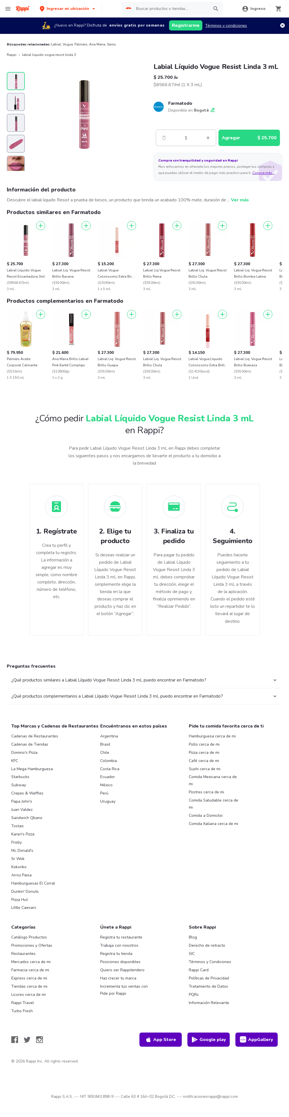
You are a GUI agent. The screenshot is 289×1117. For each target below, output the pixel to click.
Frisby (16, 842)
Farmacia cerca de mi (30, 970)
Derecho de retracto (207, 945)
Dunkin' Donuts (25, 891)
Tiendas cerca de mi (29, 986)
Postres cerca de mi (206, 792)
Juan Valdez (21, 809)
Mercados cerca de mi (31, 961)
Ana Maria (97, 44)
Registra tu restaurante (121, 937)
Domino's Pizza (24, 752)
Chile (104, 752)
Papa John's (21, 801)
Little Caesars (23, 907)
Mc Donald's (22, 850)
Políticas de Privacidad (209, 978)
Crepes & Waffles (27, 793)
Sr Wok (18, 858)
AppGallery (256, 1039)
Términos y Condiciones (210, 961)
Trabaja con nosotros (119, 945)
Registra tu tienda (116, 953)
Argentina (109, 736)
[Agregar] (40, 225)
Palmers (81, 44)
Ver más (240, 200)
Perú (104, 793)
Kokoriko (19, 867)
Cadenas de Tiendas (29, 744)
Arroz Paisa (21, 875)
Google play (208, 1039)
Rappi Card (199, 970)
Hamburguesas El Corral (33, 883)
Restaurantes (23, 953)
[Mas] (208, 137)
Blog (193, 937)
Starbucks (20, 776)
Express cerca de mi (29, 978)
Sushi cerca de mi (204, 769)
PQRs (194, 994)
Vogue (68, 44)
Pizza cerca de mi (204, 752)
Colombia (108, 760)
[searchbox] (171, 9)
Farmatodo (180, 103)
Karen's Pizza (22, 834)
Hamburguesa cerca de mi (212, 736)
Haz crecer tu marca (118, 978)
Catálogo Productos (29, 937)
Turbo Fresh (22, 1011)
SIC (192, 953)
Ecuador (107, 776)
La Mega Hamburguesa (32, 769)
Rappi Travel (22, 1002)
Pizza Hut (19, 899)
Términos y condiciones (226, 25)
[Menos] (164, 137)
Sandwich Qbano (26, 817)
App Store (160, 1039)
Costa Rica (109, 769)
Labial (56, 44)
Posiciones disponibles (120, 961)
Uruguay (107, 801)
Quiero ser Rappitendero (122, 970)
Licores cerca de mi (28, 994)
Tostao (17, 826)
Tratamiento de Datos (208, 986)
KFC (14, 760)
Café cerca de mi (204, 760)
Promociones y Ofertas (31, 945)
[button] (68, 8)
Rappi (11, 55)
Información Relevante (209, 1002)
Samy (111, 44)
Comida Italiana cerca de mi (213, 823)
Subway (18, 785)
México (106, 785)
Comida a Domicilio (206, 815)
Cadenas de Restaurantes (34, 736)
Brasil (105, 744)
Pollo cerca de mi (204, 744)
